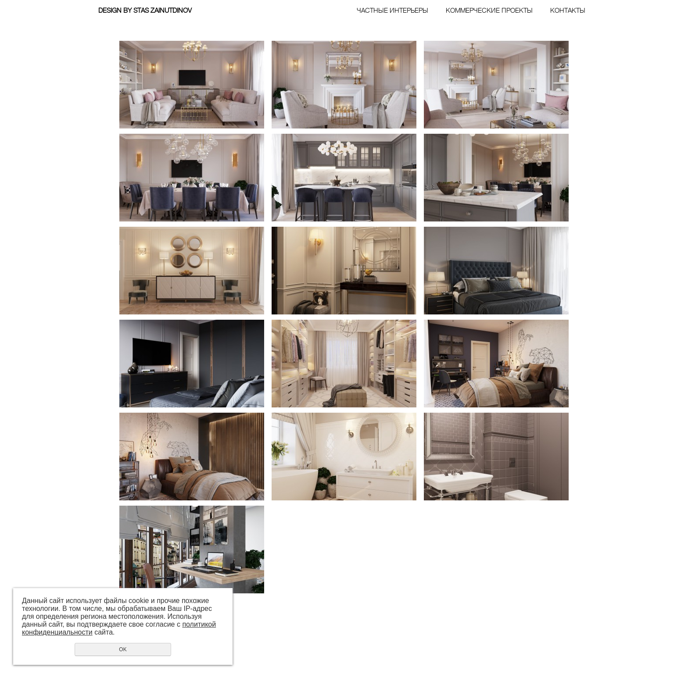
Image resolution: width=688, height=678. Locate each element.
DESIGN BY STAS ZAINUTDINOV (145, 10)
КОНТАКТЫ (567, 10)
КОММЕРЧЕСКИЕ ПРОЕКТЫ (489, 10)
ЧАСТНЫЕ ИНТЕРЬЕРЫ (392, 10)
